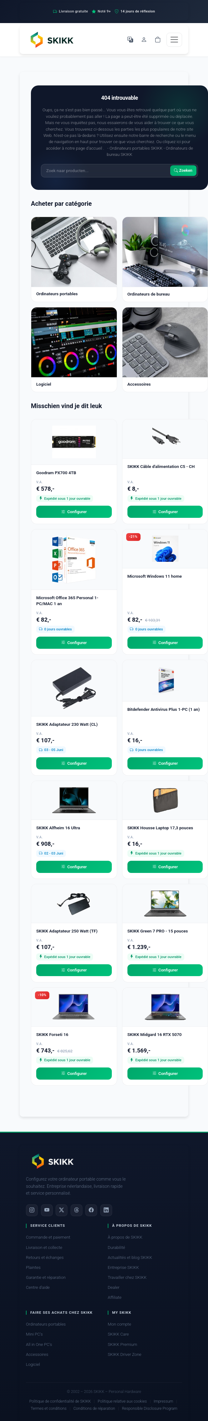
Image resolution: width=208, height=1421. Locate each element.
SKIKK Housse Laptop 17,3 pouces (160, 827)
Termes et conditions (49, 1408)
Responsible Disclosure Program (149, 1408)
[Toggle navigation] (174, 40)
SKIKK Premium (122, 1344)
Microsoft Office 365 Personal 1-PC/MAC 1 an (67, 600)
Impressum (163, 1401)
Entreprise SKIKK (123, 1267)
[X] (61, 1210)
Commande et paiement (48, 1237)
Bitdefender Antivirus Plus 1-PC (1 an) (163, 709)
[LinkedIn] (106, 1210)
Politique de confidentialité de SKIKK (60, 1401)
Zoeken (183, 170)
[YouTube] (47, 1210)
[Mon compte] (144, 39)
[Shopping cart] (157, 39)
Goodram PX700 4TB (56, 472)
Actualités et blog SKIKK (130, 1257)
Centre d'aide (38, 1287)
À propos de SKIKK (125, 1237)
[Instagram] (32, 1210)
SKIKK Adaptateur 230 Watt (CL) (67, 724)
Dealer (113, 1287)
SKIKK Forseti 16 (52, 1034)
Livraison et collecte (44, 1247)
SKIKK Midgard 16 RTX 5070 (154, 1034)
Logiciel (33, 1364)
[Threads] (76, 1210)
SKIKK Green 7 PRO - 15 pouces (157, 930)
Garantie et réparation (46, 1277)
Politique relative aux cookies (122, 1401)
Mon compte (119, 1324)
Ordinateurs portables (46, 1324)
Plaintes (33, 1267)
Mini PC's (34, 1334)
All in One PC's (39, 1344)
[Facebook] (91, 1210)
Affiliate (114, 1297)
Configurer (74, 512)
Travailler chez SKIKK (127, 1277)
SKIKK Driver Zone (124, 1354)
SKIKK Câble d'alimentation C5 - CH (161, 466)
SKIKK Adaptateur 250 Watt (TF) (66, 930)
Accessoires (37, 1354)
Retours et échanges (45, 1257)
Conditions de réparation (94, 1408)
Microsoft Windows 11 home (154, 576)
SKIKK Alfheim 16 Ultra (58, 827)
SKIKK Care (118, 1334)
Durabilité (116, 1247)
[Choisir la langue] (130, 39)
